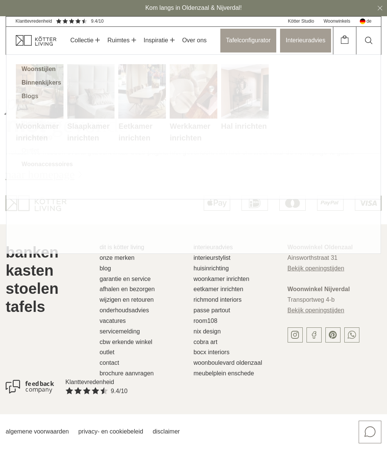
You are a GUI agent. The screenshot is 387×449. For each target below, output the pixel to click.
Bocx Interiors (211, 352)
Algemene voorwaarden (37, 431)
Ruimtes (121, 40)
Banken (32, 252)
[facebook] (314, 335)
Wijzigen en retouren (127, 299)
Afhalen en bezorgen (127, 289)
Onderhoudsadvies (124, 310)
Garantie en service (125, 279)
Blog (105, 268)
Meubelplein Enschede (224, 373)
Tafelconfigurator (248, 40)
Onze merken (117, 258)
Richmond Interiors (217, 299)
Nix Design (207, 331)
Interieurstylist (212, 258)
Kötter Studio (301, 21)
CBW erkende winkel (126, 342)
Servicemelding (120, 331)
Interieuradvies (305, 40)
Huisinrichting (211, 268)
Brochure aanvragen (127, 373)
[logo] (36, 203)
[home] (31, 40)
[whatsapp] (351, 335)
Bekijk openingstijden (316, 268)
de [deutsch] (366, 21)
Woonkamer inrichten (221, 279)
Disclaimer (166, 431)
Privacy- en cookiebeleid (110, 431)
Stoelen (32, 288)
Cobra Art (205, 342)
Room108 (205, 321)
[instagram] (295, 335)
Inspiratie (159, 40)
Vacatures (113, 321)
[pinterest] (333, 335)
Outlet (107, 352)
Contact (109, 363)
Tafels (25, 306)
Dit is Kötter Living (122, 247)
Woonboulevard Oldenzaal (228, 363)
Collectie (85, 40)
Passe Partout (212, 310)
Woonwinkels (337, 21)
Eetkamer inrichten (218, 289)
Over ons (194, 40)
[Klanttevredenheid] (30, 386)
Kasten (30, 270)
